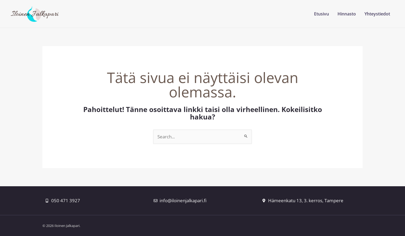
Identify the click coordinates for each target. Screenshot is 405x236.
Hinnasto (347, 14)
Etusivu (321, 14)
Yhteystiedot (377, 14)
